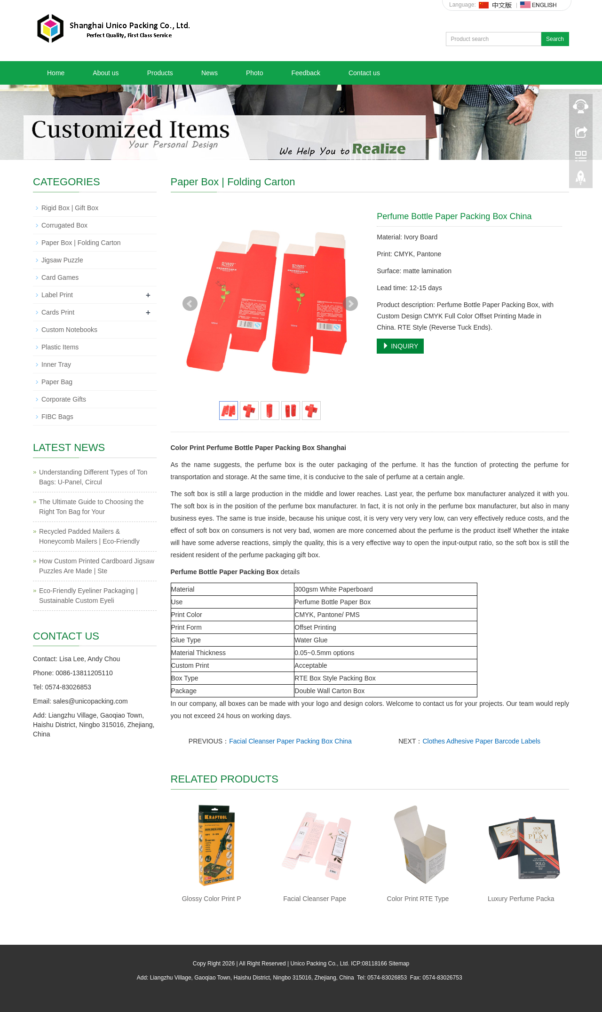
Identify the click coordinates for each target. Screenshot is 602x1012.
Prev (190, 303)
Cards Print (57, 312)
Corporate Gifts (63, 399)
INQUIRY (400, 346)
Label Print (57, 295)
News (209, 73)
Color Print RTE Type (418, 898)
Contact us (364, 73)
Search (555, 39)
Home (55, 73)
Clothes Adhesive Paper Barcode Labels (481, 741)
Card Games (60, 277)
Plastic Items (60, 347)
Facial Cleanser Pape (314, 898)
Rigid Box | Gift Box (69, 208)
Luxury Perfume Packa (521, 898)
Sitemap (398, 963)
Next (350, 303)
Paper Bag (56, 382)
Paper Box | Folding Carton (81, 242)
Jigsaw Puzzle (62, 260)
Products (160, 73)
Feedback (305, 73)
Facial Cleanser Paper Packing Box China (290, 741)
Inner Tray (56, 364)
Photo (254, 73)
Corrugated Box (64, 225)
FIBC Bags (57, 416)
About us (106, 73)
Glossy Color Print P (211, 898)
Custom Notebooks (69, 329)
